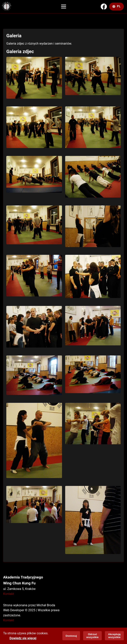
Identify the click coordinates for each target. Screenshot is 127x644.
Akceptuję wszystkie (114, 636)
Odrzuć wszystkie (92, 636)
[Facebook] (104, 6)
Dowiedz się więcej (22, 638)
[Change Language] (116, 6)
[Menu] (63, 6)
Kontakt (8, 594)
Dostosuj (71, 635)
